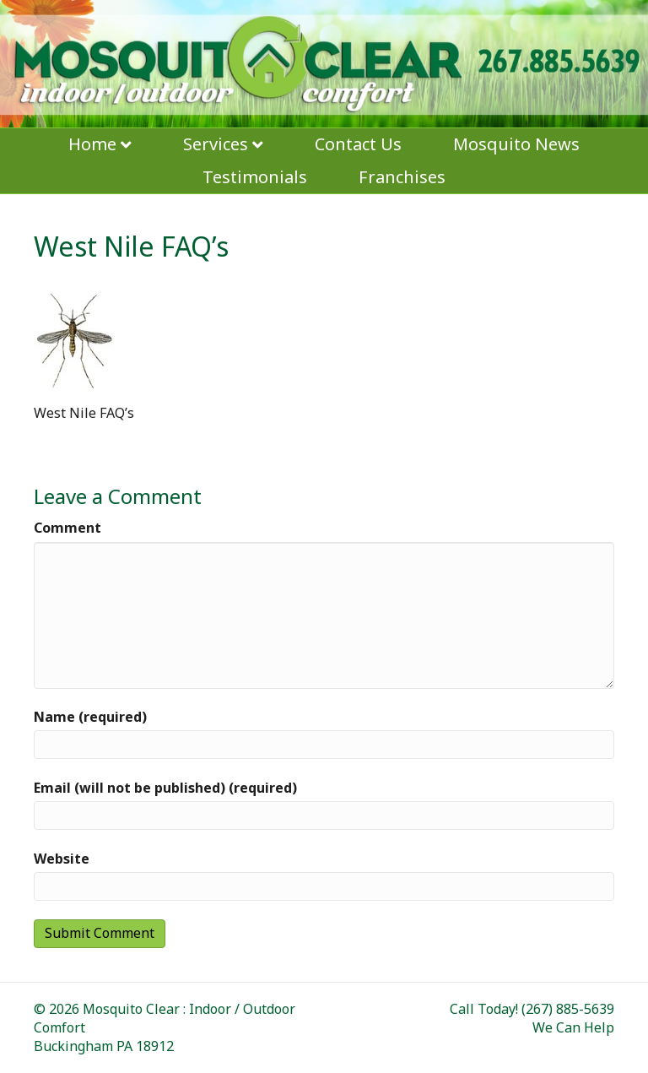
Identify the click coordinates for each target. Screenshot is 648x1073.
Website (61, 858)
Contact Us (358, 144)
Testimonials (254, 176)
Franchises (402, 176)
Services (215, 144)
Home (92, 144)
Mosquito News (516, 144)
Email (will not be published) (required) (165, 787)
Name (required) (90, 716)
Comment (67, 527)
